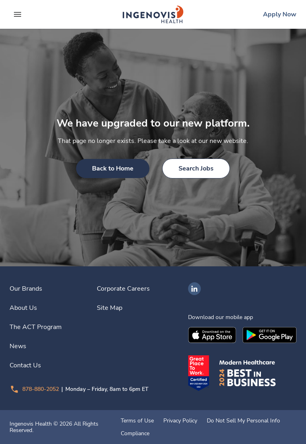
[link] (153, 14)
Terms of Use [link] (137, 421)
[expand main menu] (18, 14)
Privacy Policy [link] (180, 421)
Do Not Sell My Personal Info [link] (243, 421)
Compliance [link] (135, 433)
